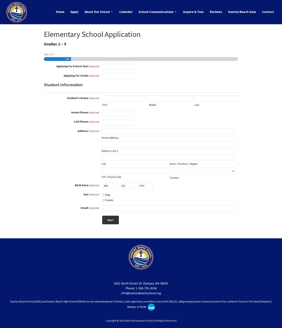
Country (174, 177)
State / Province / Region (184, 164)
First (104, 105)
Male (107, 195)
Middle (152, 105)
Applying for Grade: (81, 76)
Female (109, 200)
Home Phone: (85, 112)
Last (196, 105)
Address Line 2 (110, 151)
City (104, 164)
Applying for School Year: (77, 66)
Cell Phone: (86, 122)
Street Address (110, 137)
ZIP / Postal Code (111, 177)
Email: (90, 208)
